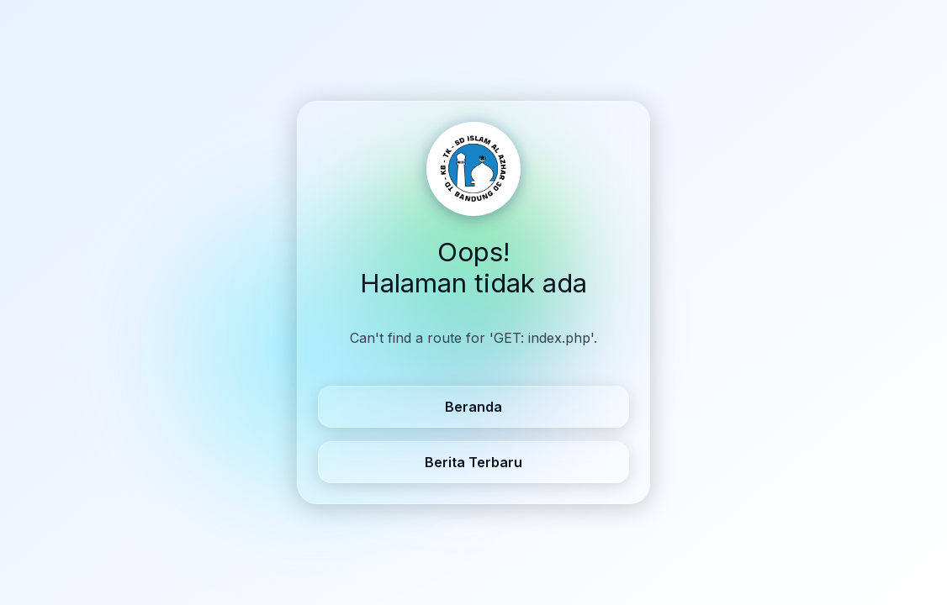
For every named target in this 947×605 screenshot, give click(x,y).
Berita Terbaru (473, 462)
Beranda (473, 406)
